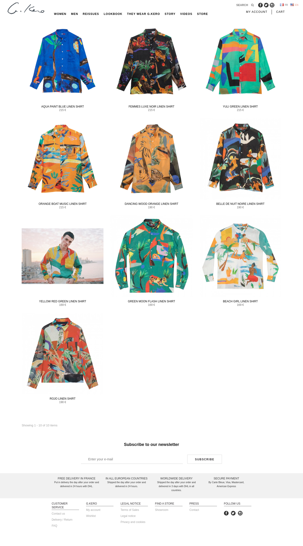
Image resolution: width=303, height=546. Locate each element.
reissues (91, 14)
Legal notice (128, 516)
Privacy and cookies (132, 522)
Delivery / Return (62, 519)
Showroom (161, 510)
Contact (194, 510)
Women (60, 14)
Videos (186, 14)
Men (74, 14)
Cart (280, 11)
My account (93, 510)
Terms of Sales (129, 510)
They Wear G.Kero (143, 14)
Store (202, 14)
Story (170, 14)
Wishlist (91, 516)
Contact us (58, 513)
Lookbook (113, 14)
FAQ (54, 525)
